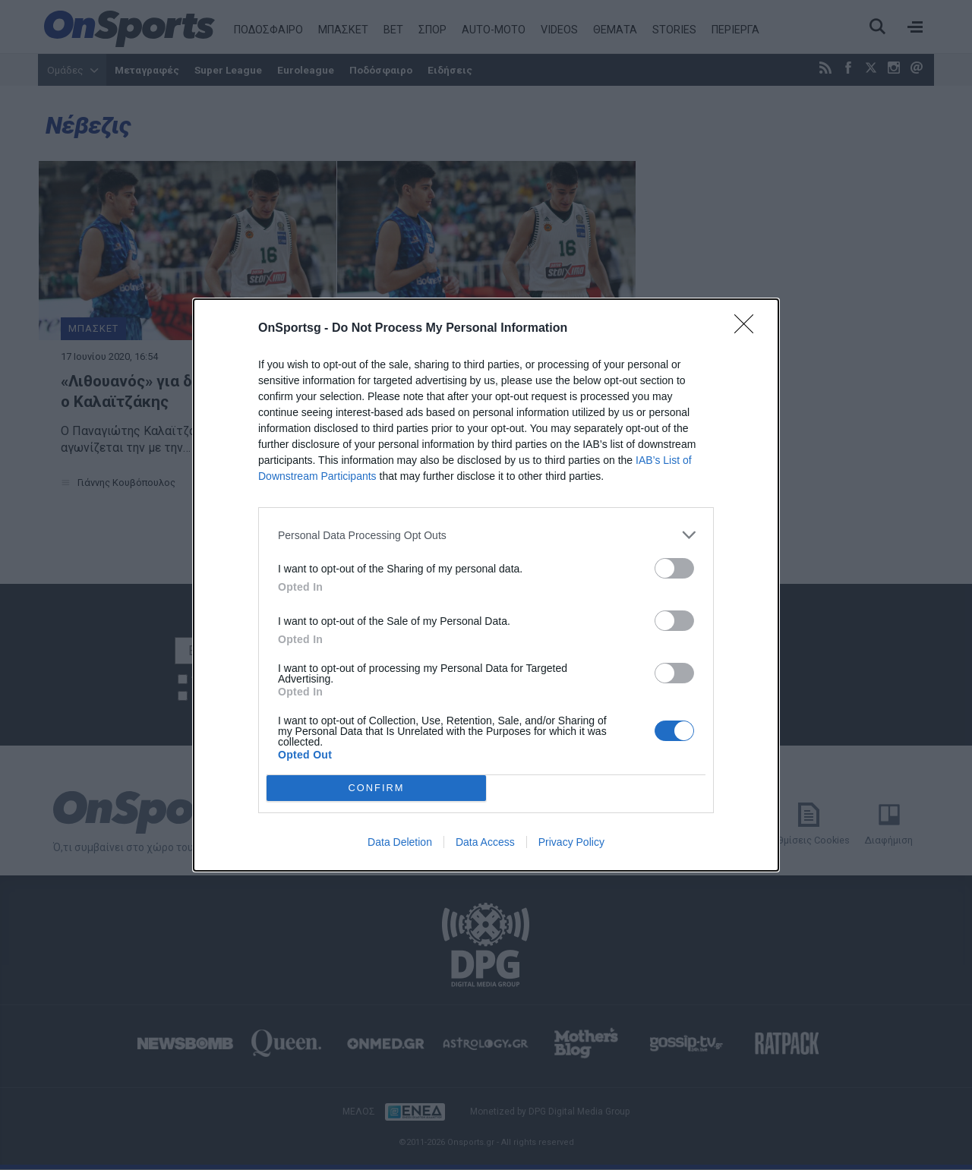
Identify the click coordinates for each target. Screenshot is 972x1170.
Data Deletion (400, 842)
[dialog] (486, 585)
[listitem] (486, 535)
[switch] (674, 568)
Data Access (485, 842)
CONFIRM (376, 788)
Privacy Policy (571, 842)
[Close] (748, 328)
